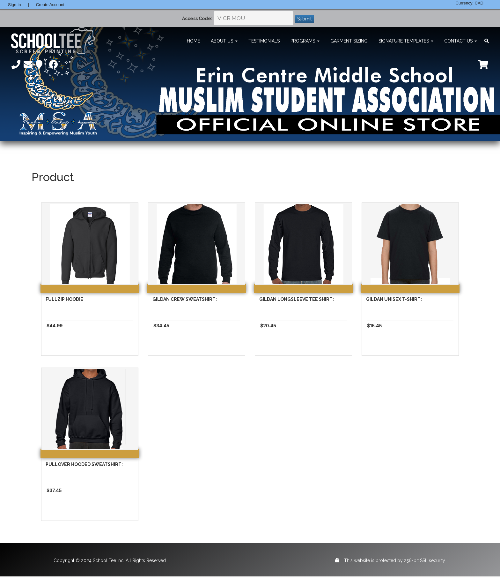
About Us (224, 40)
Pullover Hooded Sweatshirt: (84, 464)
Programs (305, 40)
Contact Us (460, 40)
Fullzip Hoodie (64, 299)
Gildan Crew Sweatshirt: (184, 299)
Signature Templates (406, 40)
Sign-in (14, 4)
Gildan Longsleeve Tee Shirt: (296, 299)
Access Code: (197, 18)
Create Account (50, 4)
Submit (304, 18)
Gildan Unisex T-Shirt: (394, 299)
